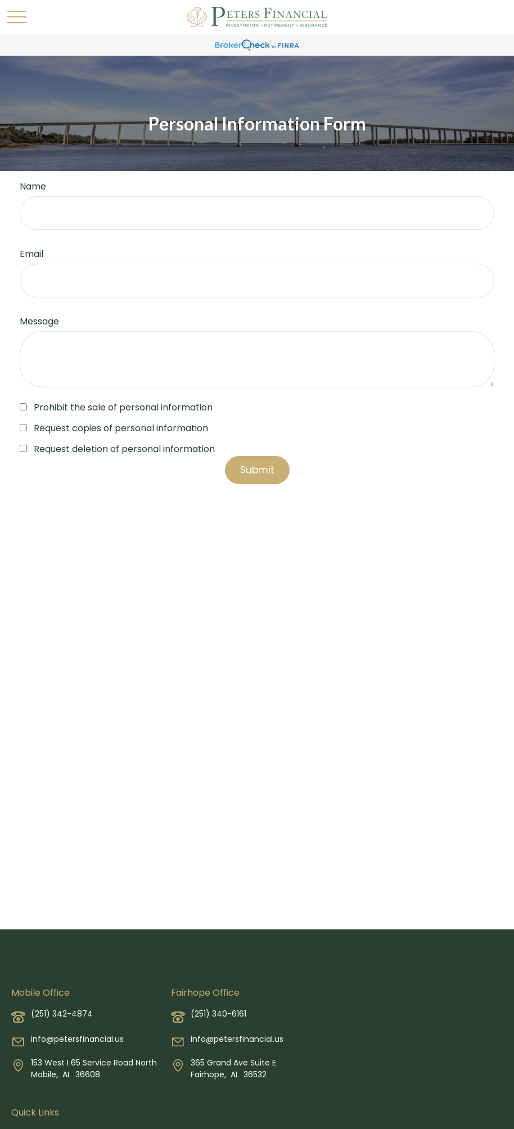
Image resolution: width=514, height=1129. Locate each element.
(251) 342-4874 (62, 1013)
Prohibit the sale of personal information (123, 407)
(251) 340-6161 (218, 1013)
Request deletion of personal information (124, 448)
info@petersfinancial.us (77, 1039)
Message (39, 321)
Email (31, 253)
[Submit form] (257, 470)
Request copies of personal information (121, 428)
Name (33, 186)
